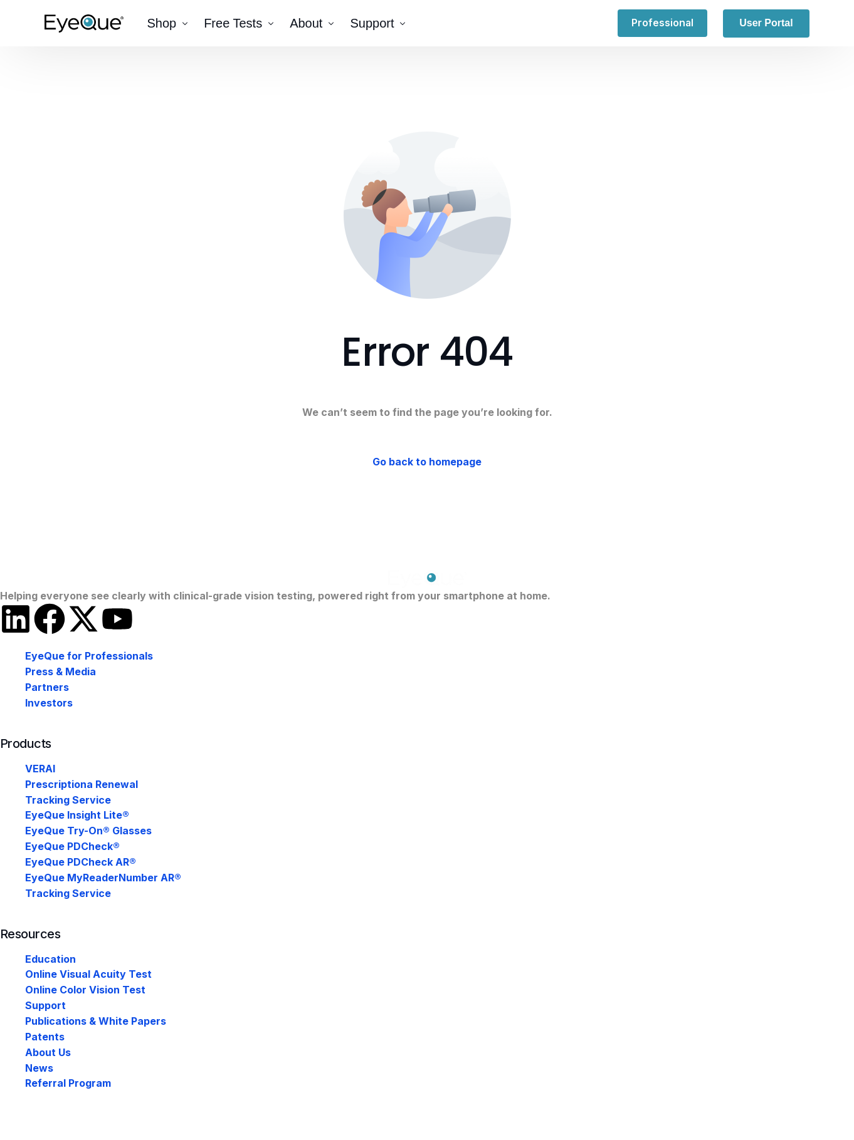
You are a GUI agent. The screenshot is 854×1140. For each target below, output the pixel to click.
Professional (663, 23)
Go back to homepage (427, 462)
